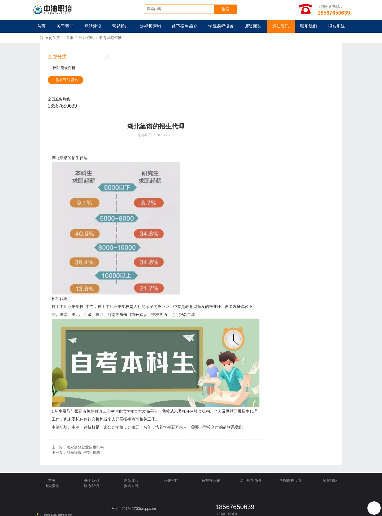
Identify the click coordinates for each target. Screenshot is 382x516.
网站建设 (92, 26)
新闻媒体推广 (62, 499)
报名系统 (336, 26)
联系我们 (308, 26)
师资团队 (253, 26)
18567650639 (62, 106)
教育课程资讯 (110, 38)
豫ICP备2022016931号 (277, 511)
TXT (172, 511)
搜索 (227, 9)
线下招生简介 (184, 26)
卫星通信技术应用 (93, 499)
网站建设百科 (64, 68)
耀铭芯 (138, 499)
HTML (162, 511)
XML (150, 511)
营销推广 (120, 26)
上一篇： (151, 382)
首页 (41, 26)
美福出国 (120, 499)
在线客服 (222, 460)
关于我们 (65, 26)
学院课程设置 (221, 26)
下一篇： (149, 388)
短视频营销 (150, 26)
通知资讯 (280, 26)
